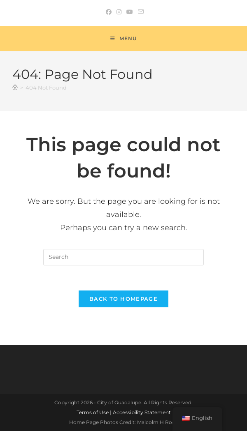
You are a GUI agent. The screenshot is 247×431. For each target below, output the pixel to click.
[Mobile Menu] (123, 38)
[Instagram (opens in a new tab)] (119, 12)
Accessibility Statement (142, 412)
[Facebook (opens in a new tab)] (108, 12)
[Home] (15, 87)
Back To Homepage (123, 298)
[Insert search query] (123, 257)
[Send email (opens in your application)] (139, 12)
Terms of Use (93, 412)
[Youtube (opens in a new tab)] (129, 12)
